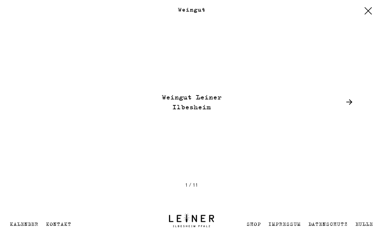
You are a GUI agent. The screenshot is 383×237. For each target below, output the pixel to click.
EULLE (364, 224)
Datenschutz (328, 224)
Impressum (284, 224)
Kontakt (58, 224)
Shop (254, 224)
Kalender (24, 224)
